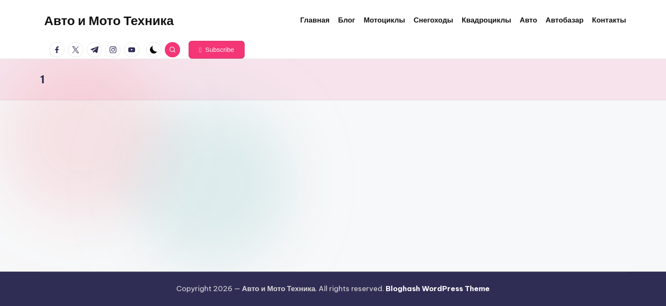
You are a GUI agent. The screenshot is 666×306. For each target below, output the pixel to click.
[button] (217, 50)
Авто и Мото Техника (109, 20)
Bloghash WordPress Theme (438, 288)
